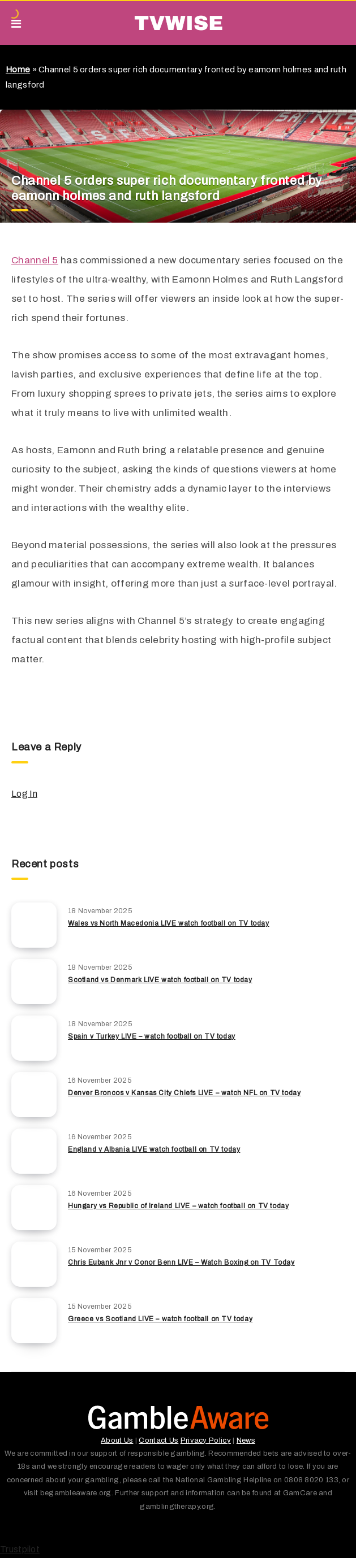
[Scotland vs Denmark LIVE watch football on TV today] (34, 981)
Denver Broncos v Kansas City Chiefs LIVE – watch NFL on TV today (184, 1093)
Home (18, 69)
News (246, 1440)
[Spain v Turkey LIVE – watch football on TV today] (34, 1038)
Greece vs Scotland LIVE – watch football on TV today (160, 1319)
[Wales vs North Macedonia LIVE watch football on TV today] (34, 925)
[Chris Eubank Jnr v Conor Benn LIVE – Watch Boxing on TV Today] (34, 1264)
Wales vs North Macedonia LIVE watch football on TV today (168, 923)
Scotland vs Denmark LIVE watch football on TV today (160, 980)
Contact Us (158, 1440)
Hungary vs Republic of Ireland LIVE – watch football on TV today (178, 1206)
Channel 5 (34, 260)
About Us (117, 1440)
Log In (24, 793)
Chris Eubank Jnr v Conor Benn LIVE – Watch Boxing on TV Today (181, 1262)
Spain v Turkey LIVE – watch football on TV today (151, 1036)
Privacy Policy (206, 1440)
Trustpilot (20, 1549)
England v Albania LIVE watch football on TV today (154, 1149)
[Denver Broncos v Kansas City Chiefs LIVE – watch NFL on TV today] (34, 1094)
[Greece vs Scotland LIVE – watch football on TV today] (34, 1320)
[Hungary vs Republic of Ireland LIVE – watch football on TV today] (34, 1207)
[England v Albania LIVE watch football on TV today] (34, 1151)
